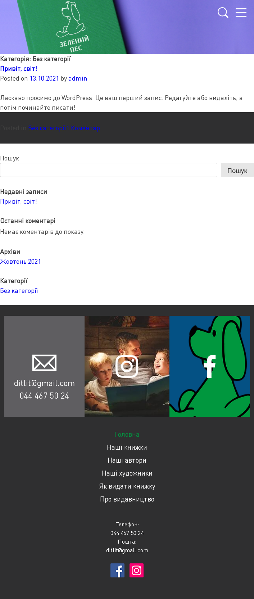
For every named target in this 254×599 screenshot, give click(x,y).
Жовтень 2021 (20, 261)
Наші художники (127, 473)
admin (77, 78)
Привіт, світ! (18, 68)
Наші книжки (127, 447)
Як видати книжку (127, 486)
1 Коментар (83, 128)
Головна (127, 434)
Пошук (9, 158)
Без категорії (47, 128)
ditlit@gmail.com (44, 383)
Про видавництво (127, 499)
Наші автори (127, 460)
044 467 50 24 (44, 395)
